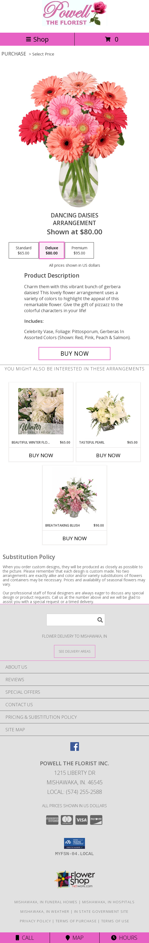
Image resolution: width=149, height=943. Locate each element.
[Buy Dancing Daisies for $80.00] (74, 353)
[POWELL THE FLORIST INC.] (74, 24)
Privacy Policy (35, 921)
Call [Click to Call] (25, 937)
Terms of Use (115, 921)
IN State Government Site (101, 911)
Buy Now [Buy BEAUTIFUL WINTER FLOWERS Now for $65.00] (41, 455)
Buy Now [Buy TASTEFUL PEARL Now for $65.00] (108, 455)
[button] (74, 843)
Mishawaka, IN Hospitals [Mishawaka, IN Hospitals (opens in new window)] (108, 901)
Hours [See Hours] (124, 937)
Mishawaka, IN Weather (44, 911)
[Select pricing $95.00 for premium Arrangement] (79, 250)
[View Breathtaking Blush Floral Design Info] (74, 494)
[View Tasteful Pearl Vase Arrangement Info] (108, 411)
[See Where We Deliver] (74, 651)
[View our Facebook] (74, 749)
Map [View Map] (75, 937)
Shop (37, 39)
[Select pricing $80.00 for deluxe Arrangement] (52, 250)
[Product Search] (75, 620)
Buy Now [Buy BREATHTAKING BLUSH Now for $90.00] (74, 538)
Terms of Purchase (76, 921)
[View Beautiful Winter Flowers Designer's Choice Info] (41, 411)
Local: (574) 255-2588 (74, 791)
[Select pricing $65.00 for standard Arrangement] (23, 250)
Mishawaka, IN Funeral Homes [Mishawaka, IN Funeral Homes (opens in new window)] (46, 901)
